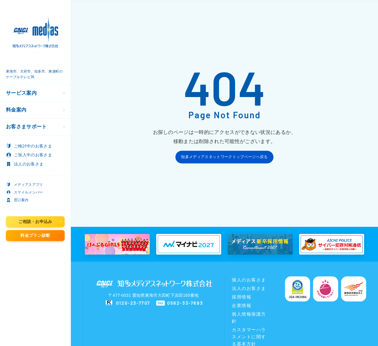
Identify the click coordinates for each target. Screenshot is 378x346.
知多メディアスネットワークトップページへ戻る (224, 157)
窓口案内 (21, 200)
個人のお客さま (249, 279)
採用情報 (241, 296)
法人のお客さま (249, 288)
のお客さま (33, 146)
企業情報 (241, 305)
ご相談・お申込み (35, 221)
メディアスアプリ (28, 185)
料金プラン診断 (35, 235)
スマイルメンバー (28, 192)
